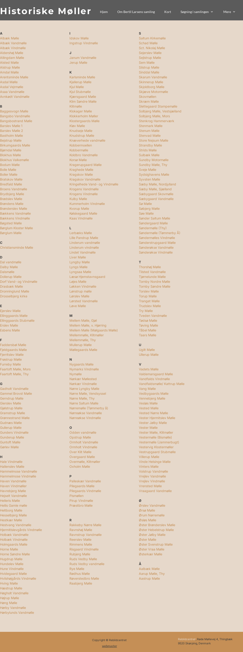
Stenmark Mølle (150, 126)
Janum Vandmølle (82, 58)
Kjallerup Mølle (80, 82)
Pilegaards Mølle (81, 486)
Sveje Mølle (147, 170)
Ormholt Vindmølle (83, 447)
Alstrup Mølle (10, 67)
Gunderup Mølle (12, 437)
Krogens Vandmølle (84, 189)
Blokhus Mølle (10, 155)
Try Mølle (146, 311)
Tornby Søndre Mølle (154, 286)
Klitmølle (75, 106)
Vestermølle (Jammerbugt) (159, 442)
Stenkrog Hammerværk (156, 121)
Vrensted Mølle (150, 486)
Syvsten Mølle (149, 179)
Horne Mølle (9, 549)
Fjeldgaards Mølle (13, 350)
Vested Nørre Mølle (153, 413)
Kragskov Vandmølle (84, 179)
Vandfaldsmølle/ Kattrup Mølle (161, 384)
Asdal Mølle (9, 82)
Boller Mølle (8, 174)
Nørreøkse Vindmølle (85, 418)
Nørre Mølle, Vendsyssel (87, 393)
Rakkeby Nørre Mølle (85, 525)
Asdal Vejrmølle (11, 87)
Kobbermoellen (80, 145)
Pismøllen (76, 496)
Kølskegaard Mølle (83, 213)
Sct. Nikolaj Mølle (152, 48)
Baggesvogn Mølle (14, 111)
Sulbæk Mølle (149, 155)
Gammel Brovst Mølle (16, 393)
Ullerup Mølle (149, 354)
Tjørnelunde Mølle (152, 277)
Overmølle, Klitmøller (84, 462)
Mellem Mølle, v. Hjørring (87, 325)
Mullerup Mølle (80, 345)
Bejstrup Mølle (11, 140)
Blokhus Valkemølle (14, 160)
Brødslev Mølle (11, 199)
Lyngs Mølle (78, 267)
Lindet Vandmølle (82, 252)
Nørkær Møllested (83, 379)
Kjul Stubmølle (80, 92)
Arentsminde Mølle (14, 77)
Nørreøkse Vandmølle (85, 413)
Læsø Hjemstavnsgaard (87, 277)
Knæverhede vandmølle (87, 140)
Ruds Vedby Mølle (83, 559)
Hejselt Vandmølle (13, 496)
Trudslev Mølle (150, 306)
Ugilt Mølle (147, 350)
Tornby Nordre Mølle (154, 281)
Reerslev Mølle (80, 539)
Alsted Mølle (9, 62)
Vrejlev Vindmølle (152, 481)
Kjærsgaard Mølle (82, 97)
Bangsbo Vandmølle (15, 116)
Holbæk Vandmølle (14, 535)
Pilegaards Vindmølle (85, 491)
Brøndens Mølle (11, 204)
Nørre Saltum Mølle (83, 403)
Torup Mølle (148, 296)
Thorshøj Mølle (150, 267)
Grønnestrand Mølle (15, 418)
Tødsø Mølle (148, 320)
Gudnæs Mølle (11, 423)
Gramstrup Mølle (12, 413)
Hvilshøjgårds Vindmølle (18, 578)
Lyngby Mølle (79, 262)
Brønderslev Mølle (13, 208)
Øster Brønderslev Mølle (157, 525)
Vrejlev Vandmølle (152, 476)
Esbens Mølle (10, 330)
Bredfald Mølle (11, 184)
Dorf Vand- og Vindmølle (18, 281)
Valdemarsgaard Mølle (156, 374)
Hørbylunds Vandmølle (17, 612)
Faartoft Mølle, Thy (14, 374)
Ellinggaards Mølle (14, 316)
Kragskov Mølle (81, 174)
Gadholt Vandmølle (14, 389)
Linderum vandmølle (84, 243)
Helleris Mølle (10, 501)
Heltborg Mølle (11, 510)
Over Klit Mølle (80, 452)
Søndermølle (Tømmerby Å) (159, 233)
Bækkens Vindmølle (15, 218)
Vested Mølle (149, 408)
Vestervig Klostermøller (156, 447)
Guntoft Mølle (10, 442)
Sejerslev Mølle (150, 53)
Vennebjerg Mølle (152, 398)
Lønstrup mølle (80, 291)
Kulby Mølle (78, 199)
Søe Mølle (146, 213)
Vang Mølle (147, 389)
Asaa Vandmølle (12, 92)
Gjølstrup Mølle (11, 408)
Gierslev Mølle (10, 403)
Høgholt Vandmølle (14, 593)
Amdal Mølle (9, 72)
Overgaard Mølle (82, 457)
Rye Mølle (77, 569)
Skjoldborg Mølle (151, 87)
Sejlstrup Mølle (150, 58)
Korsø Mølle (78, 160)
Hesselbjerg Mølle (13, 515)
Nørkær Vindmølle (83, 384)
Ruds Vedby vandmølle (86, 564)
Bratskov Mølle (11, 179)
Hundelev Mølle (11, 564)
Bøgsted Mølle (11, 223)
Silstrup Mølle (149, 67)
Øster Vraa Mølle (151, 549)
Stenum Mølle (149, 131)
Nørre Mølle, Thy (82, 398)
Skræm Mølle (149, 101)
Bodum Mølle (10, 165)
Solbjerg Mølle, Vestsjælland (160, 111)
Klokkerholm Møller (83, 116)
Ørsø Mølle (147, 510)
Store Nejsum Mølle (153, 140)
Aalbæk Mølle (149, 569)
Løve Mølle (77, 306)
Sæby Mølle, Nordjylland (157, 184)
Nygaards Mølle (81, 364)
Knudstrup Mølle (81, 135)
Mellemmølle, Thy (82, 340)
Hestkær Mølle (11, 520)
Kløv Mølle (77, 126)
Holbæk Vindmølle (14, 539)
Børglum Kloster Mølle (16, 228)
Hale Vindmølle (11, 462)
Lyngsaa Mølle (80, 272)
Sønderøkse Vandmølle (156, 247)
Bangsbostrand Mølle (16, 121)
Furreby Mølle (11, 364)
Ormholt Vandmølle (83, 442)
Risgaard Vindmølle (84, 549)
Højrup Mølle (9, 598)
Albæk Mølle (9, 38)
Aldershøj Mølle (11, 53)
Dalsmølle (7, 272)
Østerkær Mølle (150, 554)
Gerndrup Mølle (11, 398)
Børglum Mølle (11, 233)
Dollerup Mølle (11, 277)
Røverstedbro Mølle (84, 578)
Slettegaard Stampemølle (158, 106)
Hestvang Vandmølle (15, 525)
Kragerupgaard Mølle (85, 165)
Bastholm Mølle (11, 135)
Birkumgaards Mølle (15, 145)
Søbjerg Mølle (149, 208)
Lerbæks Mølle (80, 233)
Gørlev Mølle (9, 447)
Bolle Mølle (8, 170)
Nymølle (75, 374)
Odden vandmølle (82, 432)
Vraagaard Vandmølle (155, 491)
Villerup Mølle (149, 457)
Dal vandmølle (10, 262)
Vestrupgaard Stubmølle (157, 452)
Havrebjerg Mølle (13, 491)
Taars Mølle (147, 335)
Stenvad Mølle (150, 135)
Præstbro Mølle (81, 505)
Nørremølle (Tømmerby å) (88, 408)
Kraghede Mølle (81, 170)
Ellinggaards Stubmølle (17, 320)
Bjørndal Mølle (10, 150)
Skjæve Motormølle (153, 92)
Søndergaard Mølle (153, 223)
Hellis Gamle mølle (13, 505)
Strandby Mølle (150, 145)
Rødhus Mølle (79, 574)
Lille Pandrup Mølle (83, 238)
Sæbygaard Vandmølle (156, 199)
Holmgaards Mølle (13, 544)
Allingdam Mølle (12, 58)
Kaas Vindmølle (81, 218)
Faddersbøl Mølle (13, 345)
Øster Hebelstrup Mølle (156, 530)
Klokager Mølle (80, 111)
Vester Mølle (148, 427)
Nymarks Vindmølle (84, 369)
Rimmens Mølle (80, 544)
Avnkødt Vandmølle (14, 97)
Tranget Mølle (149, 301)
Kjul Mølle (76, 87)
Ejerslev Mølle (10, 311)
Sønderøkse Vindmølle (156, 252)
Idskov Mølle (79, 38)
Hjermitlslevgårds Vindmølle (21, 530)
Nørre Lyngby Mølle (84, 389)
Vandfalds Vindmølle (154, 379)
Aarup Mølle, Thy (152, 574)
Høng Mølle (8, 603)
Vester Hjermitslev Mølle (157, 418)
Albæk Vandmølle (13, 43)
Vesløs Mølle (148, 403)
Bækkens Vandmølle (15, 213)
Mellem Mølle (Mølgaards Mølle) (93, 330)
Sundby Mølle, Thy (153, 165)
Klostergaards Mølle (84, 121)
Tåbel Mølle (147, 330)
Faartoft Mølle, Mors (15, 369)
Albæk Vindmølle (13, 48)
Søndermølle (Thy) (153, 228)
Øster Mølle (147, 539)
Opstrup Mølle (80, 437)
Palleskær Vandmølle (85, 481)
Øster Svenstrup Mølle (156, 544)
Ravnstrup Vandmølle (85, 535)
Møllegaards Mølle (83, 350)
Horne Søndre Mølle (15, 554)
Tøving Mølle (148, 325)
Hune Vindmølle (12, 569)
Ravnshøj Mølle (80, 530)
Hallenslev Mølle (12, 466)
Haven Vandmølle (13, 481)
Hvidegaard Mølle (13, 574)
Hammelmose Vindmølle (18, 476)
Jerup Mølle (78, 62)
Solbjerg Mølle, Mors (154, 116)
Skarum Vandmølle (153, 77)
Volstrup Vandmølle (153, 471)
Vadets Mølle (149, 369)
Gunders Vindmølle (14, 432)
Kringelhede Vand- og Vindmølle (93, 184)
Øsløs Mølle (147, 520)
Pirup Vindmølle (81, 501)
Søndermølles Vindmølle (157, 238)
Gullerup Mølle (11, 427)
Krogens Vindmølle (83, 194)
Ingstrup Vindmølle (83, 43)
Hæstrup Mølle (11, 588)
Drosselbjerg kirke (13, 296)
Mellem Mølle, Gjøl (83, 320)
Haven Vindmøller (13, 486)
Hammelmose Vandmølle (18, 471)
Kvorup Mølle (79, 208)
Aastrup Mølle (149, 578)
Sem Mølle (147, 62)
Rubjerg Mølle (79, 554)
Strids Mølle (148, 150)
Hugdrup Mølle (11, 559)
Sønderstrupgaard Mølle (157, 243)
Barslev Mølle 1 (11, 126)
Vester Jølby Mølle (153, 423)
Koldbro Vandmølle (83, 155)
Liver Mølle (77, 257)
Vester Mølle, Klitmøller (156, 432)
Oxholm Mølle (79, 466)
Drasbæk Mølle (11, 286)
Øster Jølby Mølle (152, 535)
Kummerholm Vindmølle (87, 204)
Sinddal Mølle (149, 72)
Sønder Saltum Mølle (154, 218)
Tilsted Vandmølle (152, 272)
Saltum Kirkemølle (152, 38)
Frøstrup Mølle (11, 359)
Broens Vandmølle (13, 189)
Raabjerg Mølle (80, 583)
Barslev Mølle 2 (11, 131)
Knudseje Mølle (80, 131)
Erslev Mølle (9, 325)
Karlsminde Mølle (82, 77)
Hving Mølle (9, 583)
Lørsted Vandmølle (83, 301)
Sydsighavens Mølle (154, 174)
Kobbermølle (78, 150)
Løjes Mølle (77, 281)
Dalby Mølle (9, 267)
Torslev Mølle (149, 291)
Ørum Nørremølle (152, 515)
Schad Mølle (148, 43)
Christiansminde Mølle (16, 247)
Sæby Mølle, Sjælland (155, 189)
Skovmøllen (147, 97)
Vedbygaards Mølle (153, 393)
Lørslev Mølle (79, 296)
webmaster (109, 646)
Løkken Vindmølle (82, 286)
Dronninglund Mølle (14, 291)
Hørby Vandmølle (13, 608)
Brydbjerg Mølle (12, 194)
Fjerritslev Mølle (12, 354)
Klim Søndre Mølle (83, 101)
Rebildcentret (187, 639)
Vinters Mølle (149, 466)
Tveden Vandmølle (153, 316)
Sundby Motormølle (153, 160)
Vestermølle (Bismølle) (155, 437)
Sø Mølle (145, 204)
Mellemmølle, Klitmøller (86, 335)
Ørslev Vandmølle (152, 505)
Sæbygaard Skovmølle (156, 194)
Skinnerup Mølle (151, 82)
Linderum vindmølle (84, 247)
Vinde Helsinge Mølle (155, 462)
